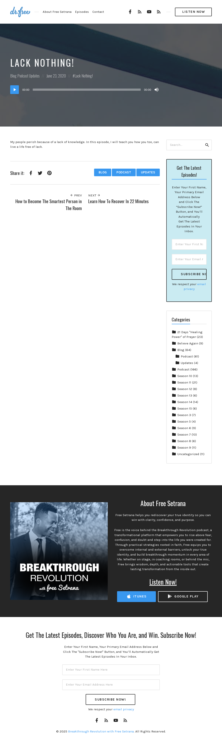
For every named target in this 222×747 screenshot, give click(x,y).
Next (94, 195)
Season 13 (184, 395)
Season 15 (184, 408)
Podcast (22, 76)
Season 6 (184, 428)
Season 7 (184, 434)
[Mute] (156, 89)
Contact (98, 12)
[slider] (87, 90)
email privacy (123, 709)
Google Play (183, 596)
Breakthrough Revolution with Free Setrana (101, 731)
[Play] (14, 89)
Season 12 (184, 389)
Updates (34, 76)
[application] (85, 89)
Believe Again (187, 343)
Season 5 (184, 421)
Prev (76, 195)
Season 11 (184, 382)
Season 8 (184, 441)
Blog (13, 76)
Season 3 (184, 415)
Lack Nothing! (84, 76)
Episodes (82, 12)
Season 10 (184, 376)
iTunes (136, 596)
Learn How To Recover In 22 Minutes (118, 201)
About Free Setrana (57, 12)
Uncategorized (188, 454)
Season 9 (184, 447)
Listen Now (193, 12)
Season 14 (184, 402)
